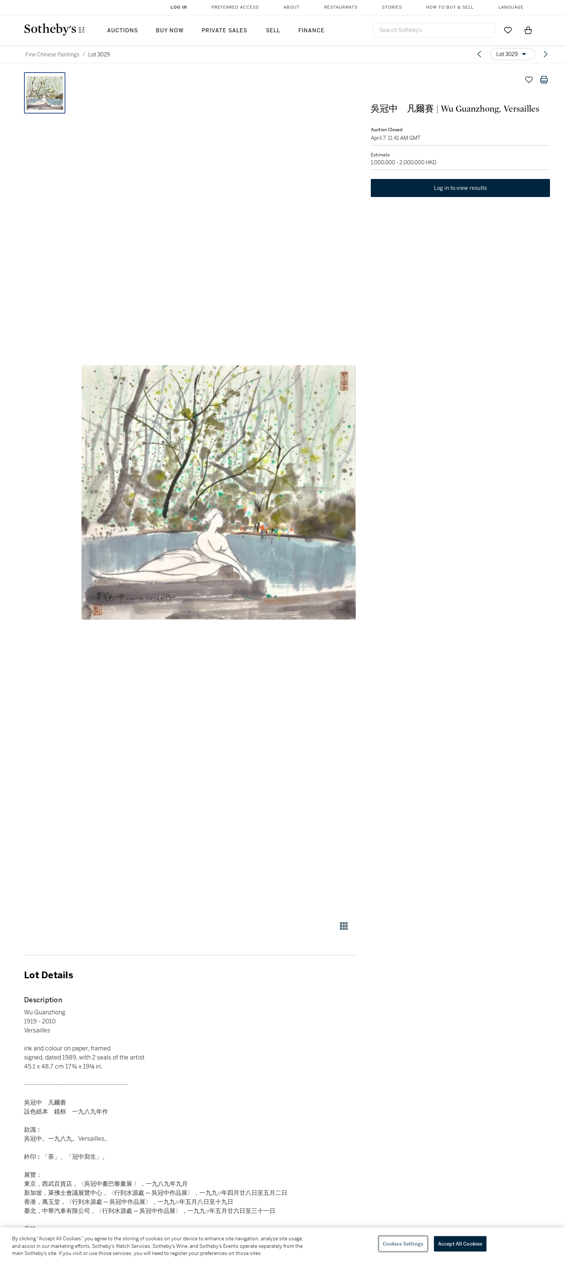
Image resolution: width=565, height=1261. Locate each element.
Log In (179, 7)
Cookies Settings (403, 1243)
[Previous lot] (479, 54)
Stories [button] (392, 7)
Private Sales (224, 30)
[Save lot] (529, 80)
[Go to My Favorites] (508, 30)
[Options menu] (512, 54)
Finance (311, 30)
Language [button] (511, 7)
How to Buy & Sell (450, 7)
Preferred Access (235, 7)
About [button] (292, 7)
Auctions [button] (122, 30)
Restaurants (341, 7)
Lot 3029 (99, 54)
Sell (273, 30)
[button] (219, 492)
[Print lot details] (544, 80)
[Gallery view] (344, 926)
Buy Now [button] (170, 30)
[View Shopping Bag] (528, 30)
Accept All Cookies (460, 1243)
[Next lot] (545, 54)
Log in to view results (460, 188)
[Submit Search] (486, 30)
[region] (282, 1244)
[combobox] (434, 30)
